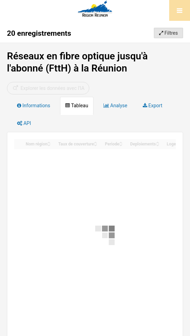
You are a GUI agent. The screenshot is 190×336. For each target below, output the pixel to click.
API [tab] (24, 123)
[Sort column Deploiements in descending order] (157, 144)
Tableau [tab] (76, 105)
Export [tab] (153, 105)
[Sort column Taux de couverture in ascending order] (95, 142)
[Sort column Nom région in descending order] (49, 144)
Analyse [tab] (115, 105)
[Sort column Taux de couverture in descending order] (95, 144)
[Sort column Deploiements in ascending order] (157, 142)
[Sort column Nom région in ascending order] (49, 142)
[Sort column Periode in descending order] (121, 144)
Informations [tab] (33, 105)
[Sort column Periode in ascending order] (121, 142)
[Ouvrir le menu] (179, 10)
